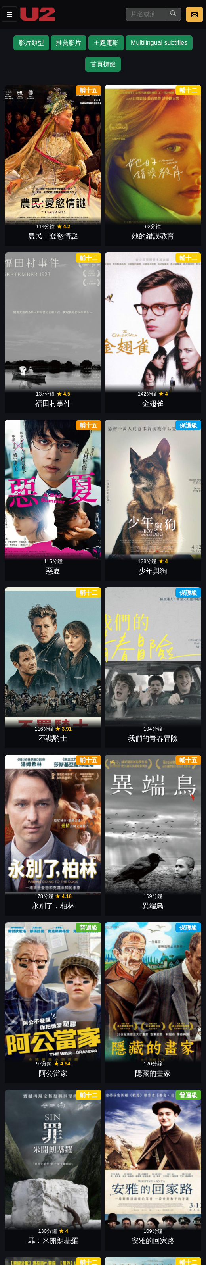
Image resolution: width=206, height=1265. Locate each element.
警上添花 (127, 938)
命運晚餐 (174, 464)
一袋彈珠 (174, 385)
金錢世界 (127, 701)
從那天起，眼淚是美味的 (79, 927)
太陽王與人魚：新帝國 (127, 611)
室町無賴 (174, 938)
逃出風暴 (174, 622)
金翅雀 (174, 148)
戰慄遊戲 (174, 701)
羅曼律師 (127, 464)
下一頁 (103, 1120)
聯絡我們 (174, 1208)
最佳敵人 (127, 385)
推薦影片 (68, 42)
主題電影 (106, 42)
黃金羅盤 (31, 859)
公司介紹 (58, 1224)
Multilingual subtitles (159, 42)
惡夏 (32, 227)
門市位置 (96, 1208)
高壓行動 (79, 701)
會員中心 (96, 1224)
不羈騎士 (127, 227)
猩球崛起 (127, 543)
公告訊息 (135, 1208)
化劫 (79, 780)
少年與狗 (79, 227)
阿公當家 (127, 306)
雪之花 (79, 1018)
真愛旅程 (174, 543)
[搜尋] (145, 14)
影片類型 (31, 42)
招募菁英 (19, 1224)
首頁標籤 (103, 64)
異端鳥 (79, 306)
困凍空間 (127, 1018)
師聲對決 (174, 780)
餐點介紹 (58, 1208)
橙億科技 (116, 1255)
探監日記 (79, 1097)
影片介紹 (19, 1208)
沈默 (32, 543)
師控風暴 (31, 780)
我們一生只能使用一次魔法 (31, 1007)
